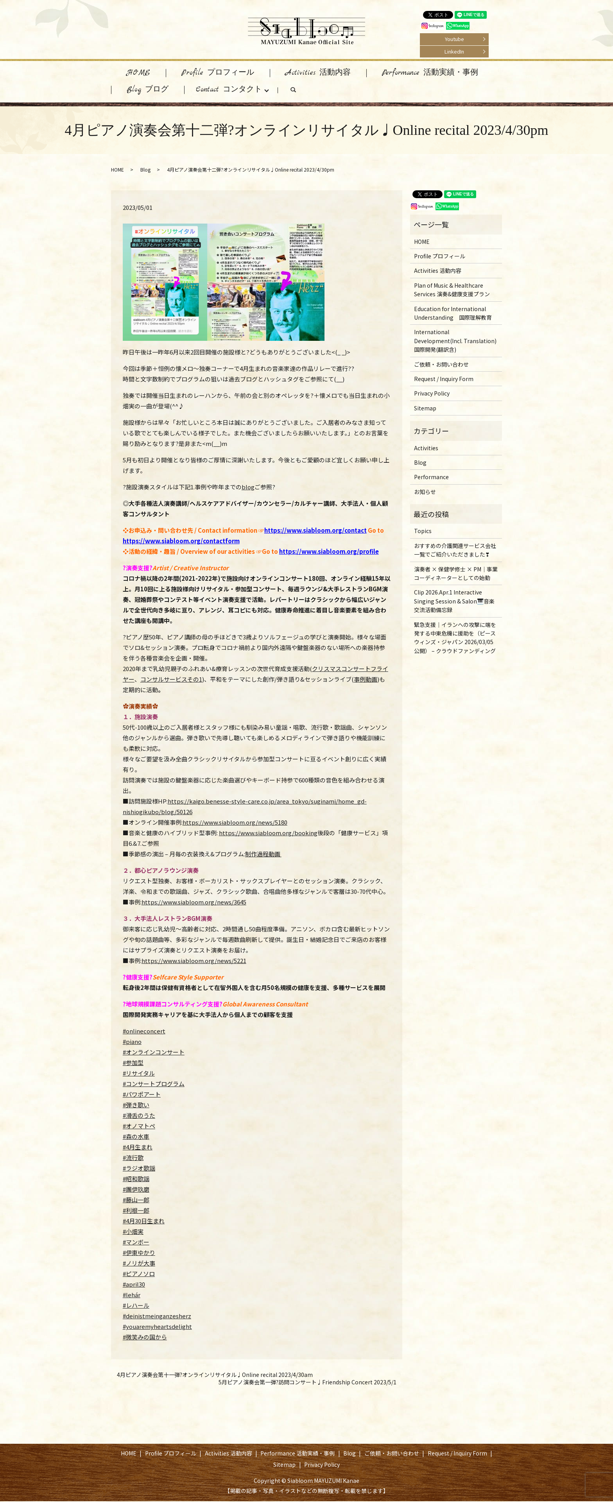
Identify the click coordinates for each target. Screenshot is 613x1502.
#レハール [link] (136, 1306)
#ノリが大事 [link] (139, 1264)
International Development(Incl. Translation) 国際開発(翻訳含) (455, 341)
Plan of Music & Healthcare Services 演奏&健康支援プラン (452, 290)
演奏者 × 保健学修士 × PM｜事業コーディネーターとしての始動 (456, 574)
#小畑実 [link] (133, 1232)
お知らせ (425, 492)
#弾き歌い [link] (136, 1105)
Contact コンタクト (229, 90)
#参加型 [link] (133, 1063)
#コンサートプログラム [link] (154, 1084)
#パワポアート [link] (142, 1095)
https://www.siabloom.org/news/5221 (194, 961)
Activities (426, 449)
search (301, 92)
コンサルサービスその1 (171, 680)
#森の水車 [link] (136, 1137)
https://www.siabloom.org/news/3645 (194, 903)
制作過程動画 (263, 854)
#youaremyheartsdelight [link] (157, 1327)
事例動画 (365, 680)
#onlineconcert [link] (144, 1032)
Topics (423, 531)
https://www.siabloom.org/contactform (181, 541)
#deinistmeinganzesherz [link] (157, 1316)
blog (248, 487)
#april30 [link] (134, 1285)
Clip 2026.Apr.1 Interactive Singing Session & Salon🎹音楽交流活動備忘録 (454, 601)
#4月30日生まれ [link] (144, 1221)
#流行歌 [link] (133, 1158)
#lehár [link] (131, 1295)
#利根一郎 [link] (136, 1211)
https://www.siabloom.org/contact (315, 531)
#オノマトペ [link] (139, 1126)
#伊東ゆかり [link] (139, 1253)
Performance (431, 478)
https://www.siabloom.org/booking (268, 833)
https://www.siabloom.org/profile (329, 552)
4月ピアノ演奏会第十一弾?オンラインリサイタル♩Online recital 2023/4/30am (215, 1375)
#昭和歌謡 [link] (136, 1179)
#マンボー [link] (136, 1243)
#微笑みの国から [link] (145, 1338)
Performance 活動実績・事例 (430, 73)
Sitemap (425, 409)
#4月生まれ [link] (137, 1148)
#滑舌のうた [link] (139, 1116)
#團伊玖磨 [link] (136, 1190)
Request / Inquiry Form (443, 379)
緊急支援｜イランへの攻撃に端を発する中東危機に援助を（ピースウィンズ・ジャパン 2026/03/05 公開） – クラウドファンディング (455, 638)
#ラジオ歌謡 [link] (139, 1169)
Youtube (454, 39)
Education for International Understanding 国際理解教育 (453, 314)
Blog (145, 170)
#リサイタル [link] (139, 1074)
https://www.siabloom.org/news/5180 (235, 823)
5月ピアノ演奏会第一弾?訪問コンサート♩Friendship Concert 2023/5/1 (307, 1383)
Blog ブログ (147, 90)
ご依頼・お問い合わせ (441, 365)
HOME (138, 73)
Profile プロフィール (217, 73)
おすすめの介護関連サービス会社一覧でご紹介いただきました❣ (455, 550)
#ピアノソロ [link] (139, 1274)
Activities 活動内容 (318, 73)
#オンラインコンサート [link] (154, 1053)
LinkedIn (454, 51)
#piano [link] (132, 1042)
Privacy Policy (432, 394)
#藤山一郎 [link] (136, 1200)
